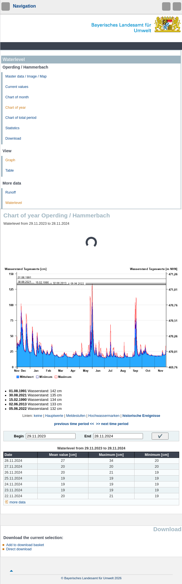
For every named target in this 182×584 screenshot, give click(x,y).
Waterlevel (13, 203)
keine (38, 416)
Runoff (10, 192)
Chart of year (15, 108)
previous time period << (74, 424)
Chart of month (17, 97)
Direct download (18, 549)
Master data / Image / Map (26, 76)
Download (13, 138)
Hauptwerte (54, 416)
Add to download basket (25, 545)
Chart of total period (21, 118)
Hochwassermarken (103, 416)
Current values (16, 87)
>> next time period (112, 424)
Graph (10, 160)
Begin (19, 436)
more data (18, 502)
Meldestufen (75, 416)
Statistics (12, 128)
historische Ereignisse (141, 416)
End (88, 436)
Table (9, 170)
